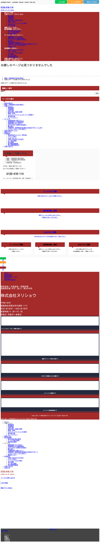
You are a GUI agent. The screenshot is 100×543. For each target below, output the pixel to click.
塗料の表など (8, 103)
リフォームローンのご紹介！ (17, 45)
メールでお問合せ (76, 2)
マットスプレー (13, 26)
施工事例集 (7, 275)
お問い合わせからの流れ (16, 50)
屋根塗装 (11, 16)
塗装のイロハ (12, 46)
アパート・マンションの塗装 (17, 23)
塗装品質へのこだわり (15, 36)
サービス (7, 119)
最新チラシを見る (92, 2)
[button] (50, 8)
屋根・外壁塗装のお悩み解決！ (14, 104)
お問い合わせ (8, 146)
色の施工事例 (12, 33)
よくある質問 (12, 55)
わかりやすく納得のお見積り (17, 39)
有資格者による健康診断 (16, 38)
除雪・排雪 (11, 21)
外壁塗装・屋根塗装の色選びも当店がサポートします (25, 127)
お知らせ (7, 278)
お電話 (6, 538)
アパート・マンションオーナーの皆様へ (21, 114)
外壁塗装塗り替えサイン (16, 42)
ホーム (6, 272)
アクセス (7, 541)
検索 (2, 91)
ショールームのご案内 (15, 52)
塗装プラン (7, 132)
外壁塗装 (11, 17)
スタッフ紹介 (12, 51)
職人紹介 (11, 41)
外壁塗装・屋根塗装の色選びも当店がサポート (23, 44)
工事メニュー (8, 106)
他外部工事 (11, 24)
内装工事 (11, 19)
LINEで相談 (62, 2)
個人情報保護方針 (13, 145)
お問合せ (7, 539)
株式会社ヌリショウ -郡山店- (17, 135)
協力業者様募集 (13, 57)
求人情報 (11, 54)
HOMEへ (6, 536)
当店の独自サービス (10, 130)
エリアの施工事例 (13, 32)
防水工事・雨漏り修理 (15, 20)
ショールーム (12, 138)
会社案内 (7, 133)
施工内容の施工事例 (14, 30)
